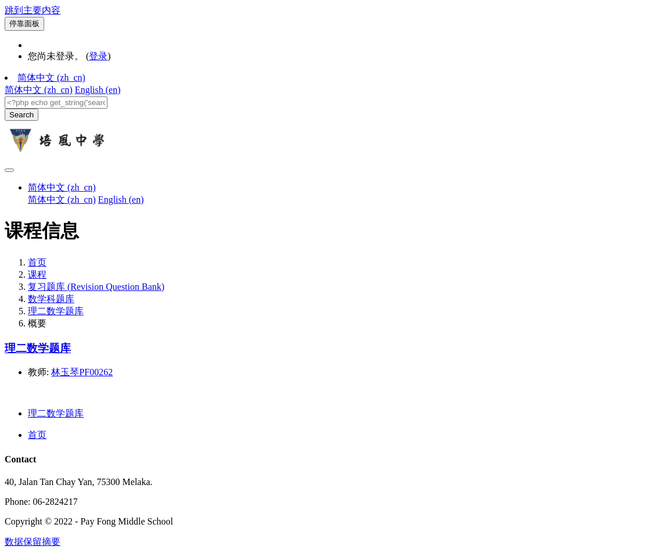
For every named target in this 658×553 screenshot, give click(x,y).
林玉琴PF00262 (82, 372)
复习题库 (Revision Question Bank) (96, 287)
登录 (98, 56)
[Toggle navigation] (9, 170)
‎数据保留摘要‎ (32, 542)
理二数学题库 (56, 311)
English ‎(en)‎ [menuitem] (98, 90)
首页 (37, 262)
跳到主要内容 (32, 10)
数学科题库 (51, 299)
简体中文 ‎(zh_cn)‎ (51, 77)
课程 (37, 274)
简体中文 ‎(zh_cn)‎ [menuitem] (39, 90)
